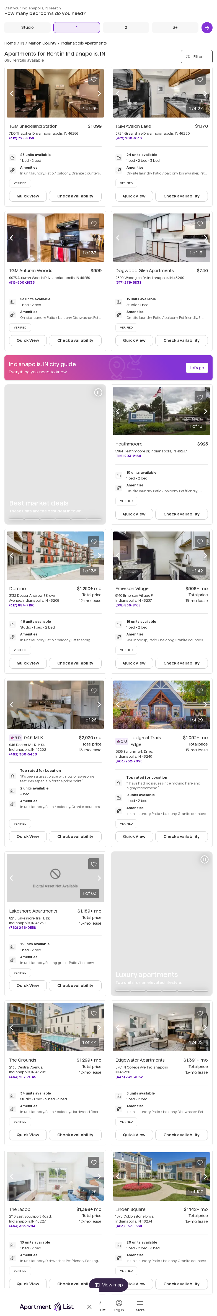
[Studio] (166, 82)
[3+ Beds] (202, 82)
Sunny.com (101, 24)
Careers (98, 7)
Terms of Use (131, 15)
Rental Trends (132, 7)
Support (69, 15)
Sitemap (70, 24)
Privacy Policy (103, 15)
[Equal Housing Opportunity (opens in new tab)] (160, 7)
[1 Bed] (178, 82)
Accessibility (133, 24)
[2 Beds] (190, 82)
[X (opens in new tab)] (204, 7)
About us (70, 7)
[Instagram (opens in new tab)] (209, 7)
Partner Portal (74, 33)
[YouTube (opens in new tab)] (206, 7)
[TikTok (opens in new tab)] (211, 7)
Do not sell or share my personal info (94, 41)
